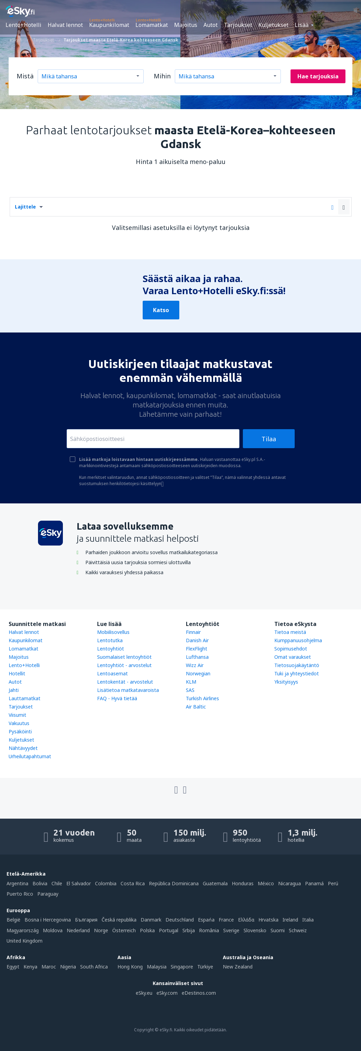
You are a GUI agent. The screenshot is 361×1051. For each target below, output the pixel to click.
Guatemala (215, 883)
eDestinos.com (199, 993)
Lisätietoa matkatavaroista (128, 690)
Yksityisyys (286, 681)
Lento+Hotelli (23, 25)
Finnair (193, 632)
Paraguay (47, 893)
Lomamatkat (151, 25)
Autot (210, 25)
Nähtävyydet (23, 748)
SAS (190, 690)
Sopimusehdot (290, 648)
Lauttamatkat (24, 698)
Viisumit (17, 715)
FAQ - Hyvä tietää (117, 698)
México (266, 883)
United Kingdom (24, 940)
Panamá (314, 883)
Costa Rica (133, 883)
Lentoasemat (112, 673)
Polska (147, 930)
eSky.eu (144, 993)
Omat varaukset (292, 657)
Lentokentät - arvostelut (125, 681)
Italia (308, 919)
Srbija (188, 930)
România (209, 930)
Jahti (14, 690)
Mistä (25, 76)
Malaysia (157, 966)
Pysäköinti (20, 731)
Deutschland (179, 919)
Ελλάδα (246, 919)
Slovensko (255, 930)
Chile (56, 883)
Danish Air (197, 640)
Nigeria (68, 966)
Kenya (30, 966)
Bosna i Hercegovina (48, 919)
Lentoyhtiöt (110, 648)
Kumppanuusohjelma (298, 640)
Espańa (206, 919)
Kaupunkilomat (109, 25)
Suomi (277, 930)
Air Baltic (196, 706)
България (86, 919)
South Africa (94, 966)
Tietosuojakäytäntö (296, 665)
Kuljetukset (273, 25)
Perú (333, 883)
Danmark (151, 919)
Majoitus (185, 25)
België (13, 919)
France (226, 919)
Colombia (105, 883)
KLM (191, 681)
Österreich (124, 930)
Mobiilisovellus (113, 632)
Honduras (243, 883)
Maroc (48, 966)
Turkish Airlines (202, 698)
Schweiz (298, 930)
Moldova (53, 930)
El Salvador (78, 883)
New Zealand (238, 966)
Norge (101, 930)
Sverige (231, 930)
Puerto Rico (20, 893)
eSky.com (167, 993)
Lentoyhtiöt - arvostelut (124, 665)
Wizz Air (194, 665)
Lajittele (25, 206)
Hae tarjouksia (318, 76)
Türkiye (205, 966)
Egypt (13, 966)
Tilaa (269, 439)
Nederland (78, 930)
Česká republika (119, 919)
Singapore (182, 966)
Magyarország (23, 930)
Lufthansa (197, 657)
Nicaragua (289, 883)
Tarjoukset (238, 25)
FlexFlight (196, 648)
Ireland (290, 919)
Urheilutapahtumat (30, 756)
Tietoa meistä (290, 632)
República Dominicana (174, 883)
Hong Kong (130, 966)
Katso (161, 310)
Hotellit (17, 673)
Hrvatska (268, 919)
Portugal (168, 930)
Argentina (17, 883)
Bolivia (39, 883)
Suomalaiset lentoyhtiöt (124, 657)
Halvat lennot (65, 25)
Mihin (162, 76)
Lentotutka (110, 640)
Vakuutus (19, 723)
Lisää (301, 25)
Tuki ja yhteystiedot (296, 673)
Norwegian (198, 673)
